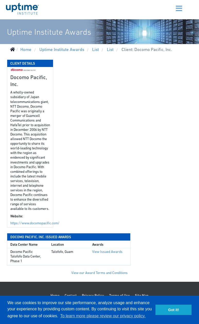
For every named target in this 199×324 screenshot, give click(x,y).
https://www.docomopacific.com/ (34, 223)
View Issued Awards (107, 252)
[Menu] (173, 5)
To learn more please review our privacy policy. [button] (102, 316)
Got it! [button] (173, 310)
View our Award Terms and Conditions (99, 273)
